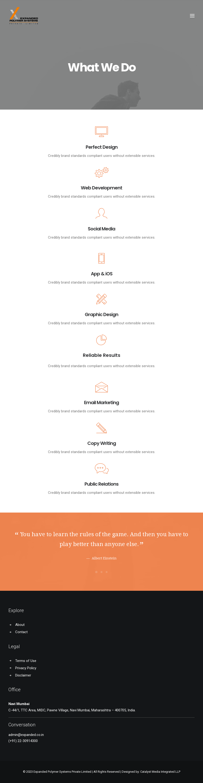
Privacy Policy (25, 668)
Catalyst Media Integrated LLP (160, 771)
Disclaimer (23, 675)
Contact (21, 632)
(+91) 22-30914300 (23, 741)
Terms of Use (25, 661)
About (20, 625)
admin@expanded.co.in (26, 735)
